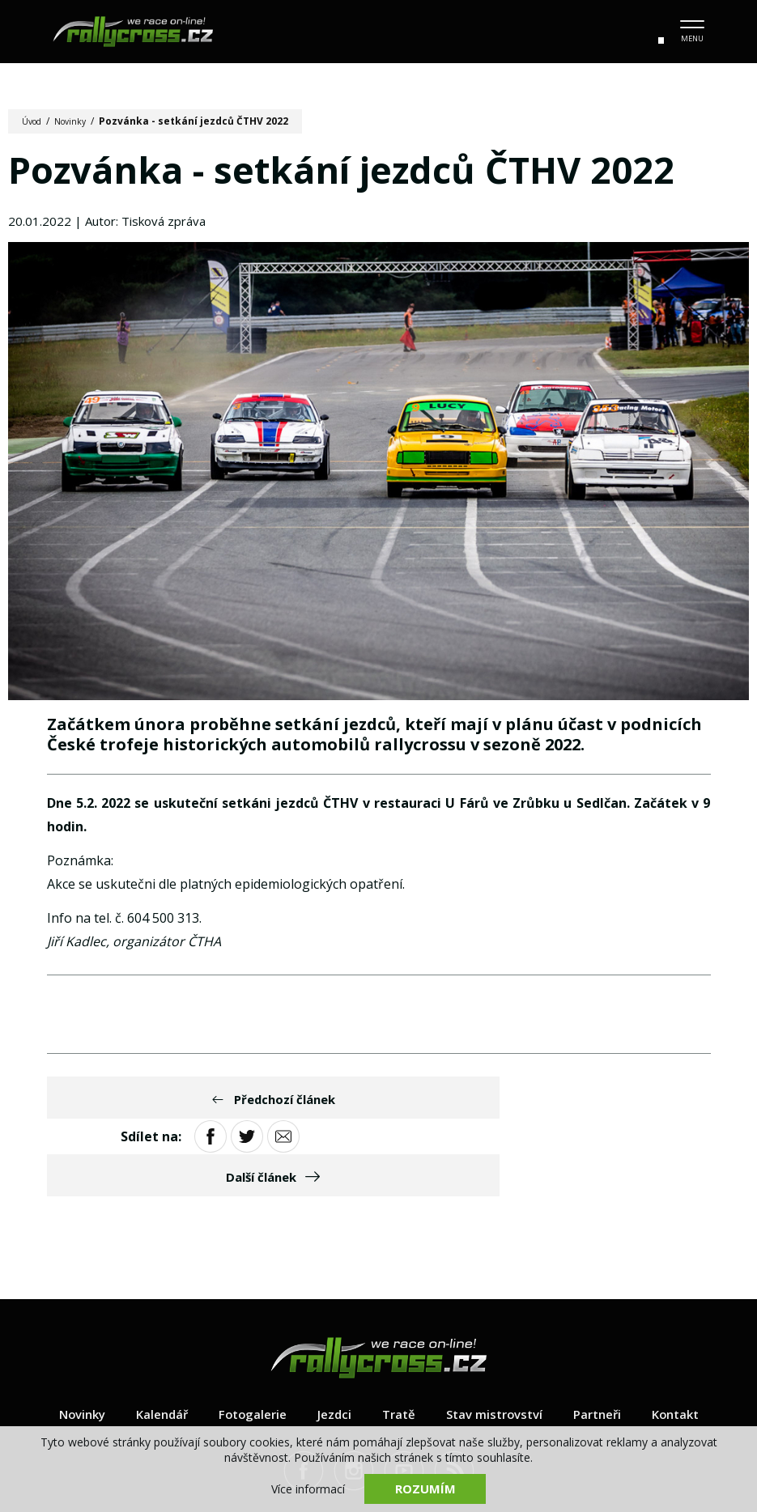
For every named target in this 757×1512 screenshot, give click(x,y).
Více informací (308, 1488)
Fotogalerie (246, 1344)
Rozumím (425, 1488)
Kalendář (151, 1344)
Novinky (78, 121)
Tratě (397, 1344)
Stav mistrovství (498, 1344)
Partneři (607, 1344)
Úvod (34, 121)
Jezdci (331, 1344)
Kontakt (690, 1344)
